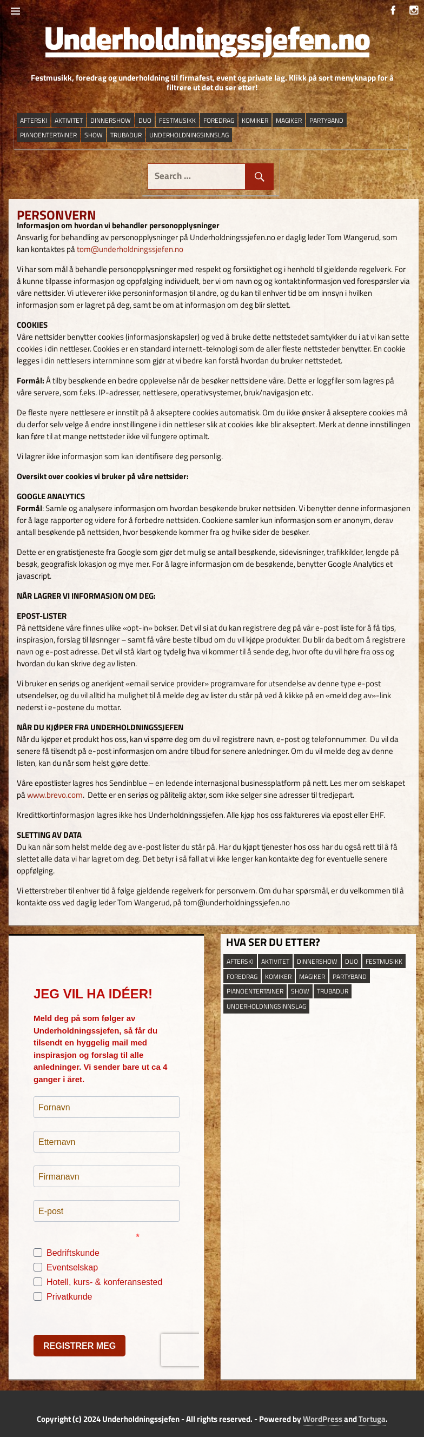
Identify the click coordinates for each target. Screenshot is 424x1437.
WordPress (322, 1419)
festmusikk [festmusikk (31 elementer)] (177, 120)
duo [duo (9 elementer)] (144, 120)
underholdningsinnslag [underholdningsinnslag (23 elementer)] (189, 135)
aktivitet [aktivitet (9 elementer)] (69, 120)
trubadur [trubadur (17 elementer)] (126, 135)
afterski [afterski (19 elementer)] (33, 120)
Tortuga (372, 1419)
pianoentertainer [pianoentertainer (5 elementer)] (48, 135)
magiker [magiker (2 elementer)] (289, 120)
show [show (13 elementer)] (93, 135)
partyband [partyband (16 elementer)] (326, 120)
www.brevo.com (55, 795)
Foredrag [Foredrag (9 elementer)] (218, 120)
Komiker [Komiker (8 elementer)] (255, 120)
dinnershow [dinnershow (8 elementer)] (110, 120)
